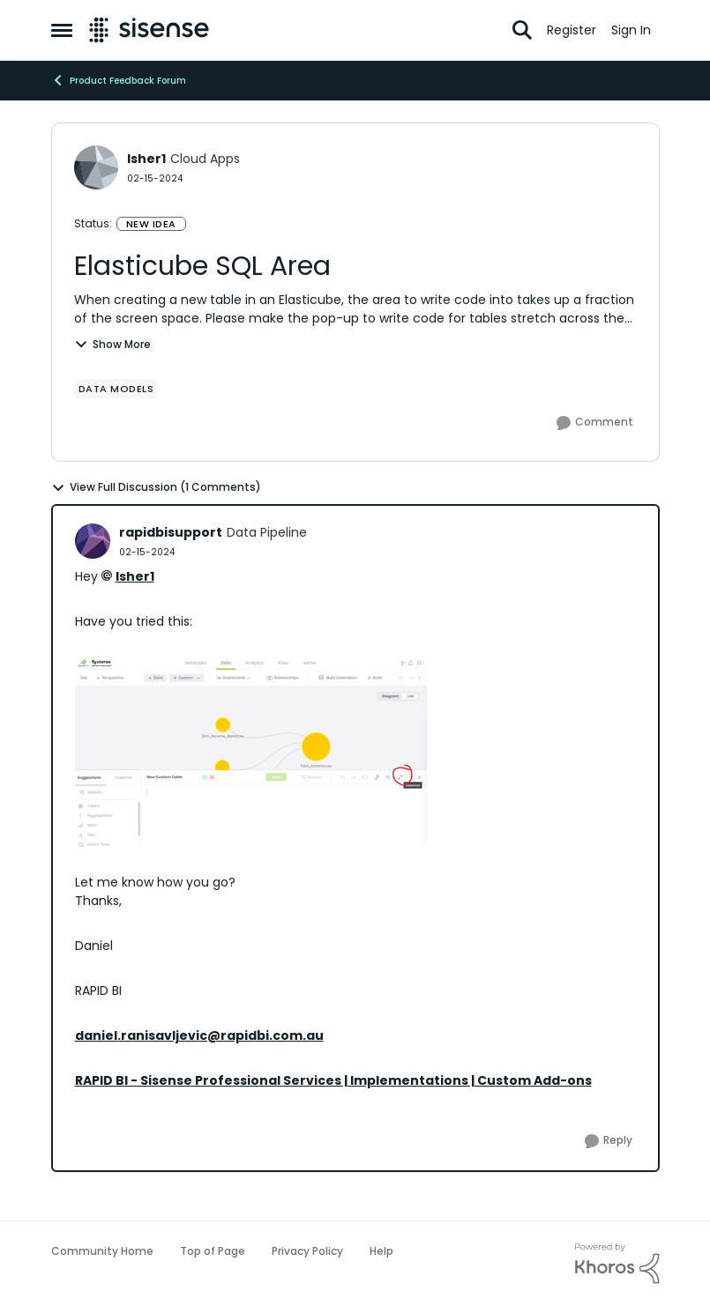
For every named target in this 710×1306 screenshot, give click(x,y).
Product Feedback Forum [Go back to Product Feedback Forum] (118, 80)
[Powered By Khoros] (617, 1263)
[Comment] (595, 423)
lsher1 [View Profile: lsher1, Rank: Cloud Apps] (146, 158)
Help (381, 1250)
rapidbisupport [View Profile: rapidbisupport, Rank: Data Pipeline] (170, 532)
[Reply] (608, 1141)
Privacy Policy (307, 1250)
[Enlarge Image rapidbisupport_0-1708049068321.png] (251, 752)
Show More (112, 344)
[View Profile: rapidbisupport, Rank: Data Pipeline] (92, 541)
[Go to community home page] (149, 30)
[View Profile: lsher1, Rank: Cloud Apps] (96, 167)
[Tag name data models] (116, 388)
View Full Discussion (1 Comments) (156, 487)
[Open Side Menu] (61, 30)
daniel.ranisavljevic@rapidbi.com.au (199, 1035)
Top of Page (212, 1250)
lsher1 (135, 576)
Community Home (102, 1250)
